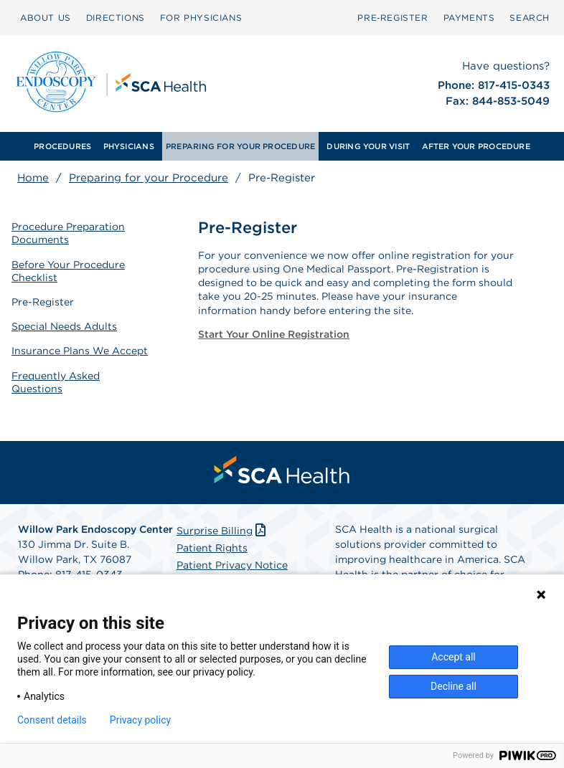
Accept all (453, 657)
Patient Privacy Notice (232, 565)
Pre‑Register (392, 17)
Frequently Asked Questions (55, 382)
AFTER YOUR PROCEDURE (476, 146)
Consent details (52, 720)
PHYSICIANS (128, 146)
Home (33, 177)
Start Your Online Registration (273, 334)
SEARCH (529, 17)
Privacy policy (140, 720)
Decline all (453, 686)
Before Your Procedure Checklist (68, 271)
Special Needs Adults (64, 326)
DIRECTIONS (115, 17)
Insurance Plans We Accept (79, 350)
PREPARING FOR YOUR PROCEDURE (240, 146)
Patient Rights (212, 548)
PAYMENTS (469, 17)
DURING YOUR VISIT (368, 146)
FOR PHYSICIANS (201, 17)
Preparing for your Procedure (148, 177)
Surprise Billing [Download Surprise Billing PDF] (223, 530)
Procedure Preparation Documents (68, 233)
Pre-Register (42, 302)
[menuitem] (62, 146)
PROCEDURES (62, 146)
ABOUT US (45, 17)
